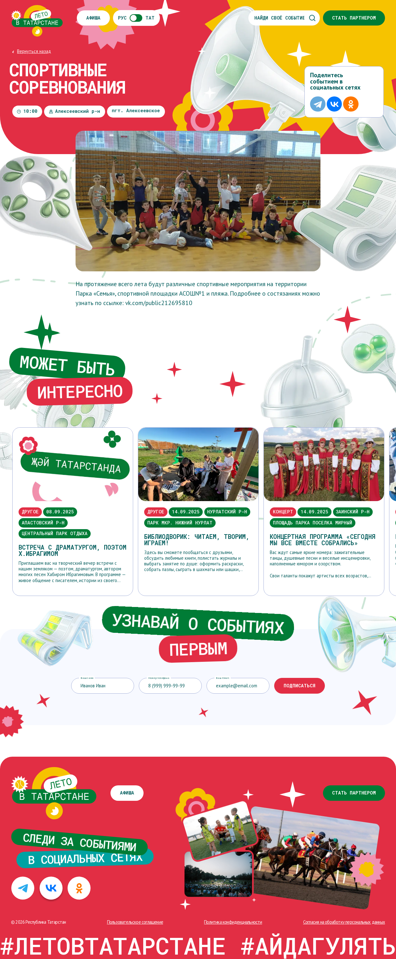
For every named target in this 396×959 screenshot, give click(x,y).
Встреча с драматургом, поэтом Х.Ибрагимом (73, 550)
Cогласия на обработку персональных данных (344, 922)
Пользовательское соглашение (135, 922)
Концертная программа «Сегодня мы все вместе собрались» (323, 540)
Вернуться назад (34, 51)
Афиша (93, 18)
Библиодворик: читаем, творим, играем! (196, 540)
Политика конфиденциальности (233, 922)
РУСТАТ (136, 18)
